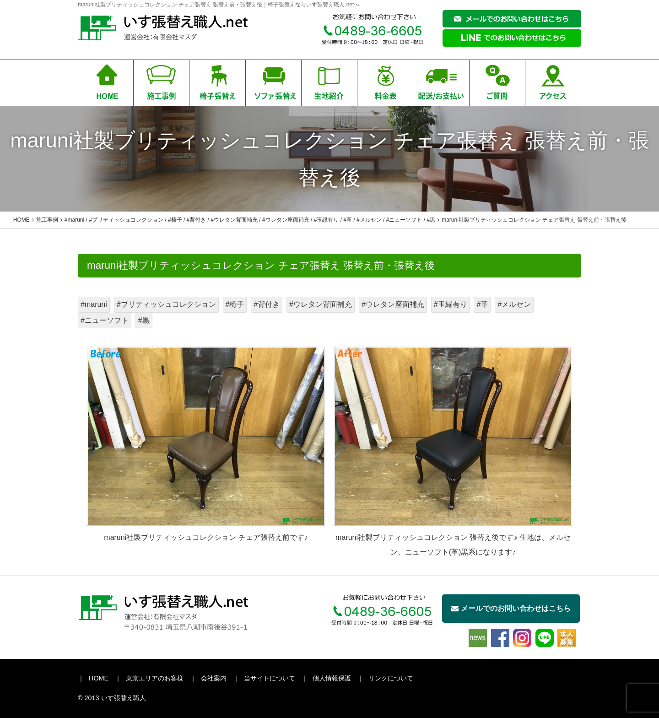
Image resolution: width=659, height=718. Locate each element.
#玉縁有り (450, 304)
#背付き (267, 304)
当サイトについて (269, 678)
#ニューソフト (105, 320)
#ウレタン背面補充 (320, 304)
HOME (98, 678)
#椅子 (235, 304)
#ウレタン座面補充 (393, 304)
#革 (482, 304)
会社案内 (214, 678)
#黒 (144, 320)
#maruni (94, 304)
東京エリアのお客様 (155, 678)
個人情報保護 (332, 678)
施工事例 (47, 220)
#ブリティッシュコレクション (166, 304)
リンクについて (390, 678)
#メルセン (514, 304)
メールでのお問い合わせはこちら (511, 608)
